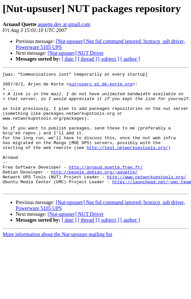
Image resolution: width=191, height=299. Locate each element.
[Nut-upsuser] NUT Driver (75, 53)
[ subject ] (108, 59)
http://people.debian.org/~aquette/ (94, 192)
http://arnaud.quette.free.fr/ (106, 186)
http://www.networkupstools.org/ (146, 198)
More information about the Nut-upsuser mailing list (57, 258)
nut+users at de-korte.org (101, 87)
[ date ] (69, 59)
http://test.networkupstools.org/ (127, 163)
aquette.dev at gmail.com (64, 24)
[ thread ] (87, 59)
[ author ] (130, 59)
